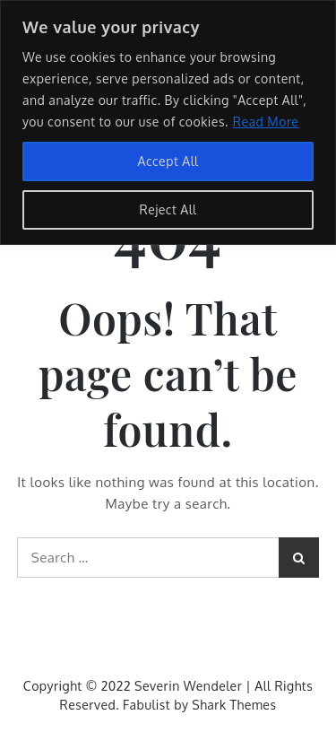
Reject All (168, 209)
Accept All (168, 161)
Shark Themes (234, 704)
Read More (266, 121)
